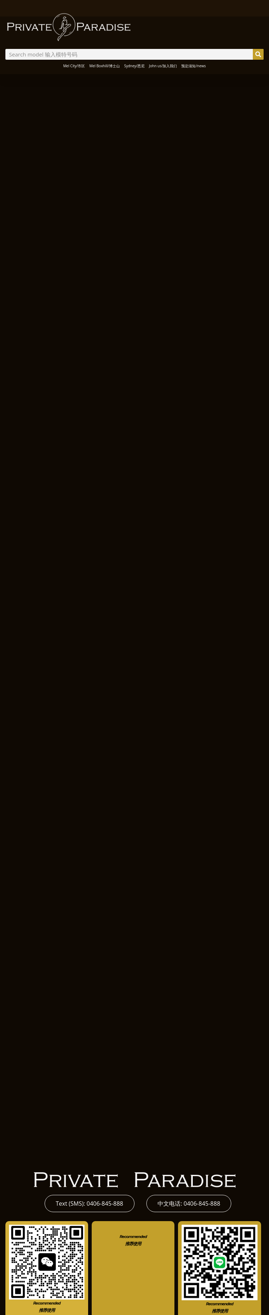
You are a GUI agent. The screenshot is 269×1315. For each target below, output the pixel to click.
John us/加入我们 (163, 65)
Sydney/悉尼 (134, 65)
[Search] (258, 54)
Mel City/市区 (74, 65)
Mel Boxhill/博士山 (104, 65)
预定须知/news (193, 65)
